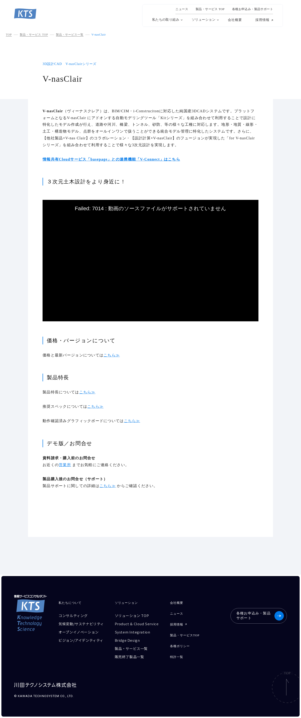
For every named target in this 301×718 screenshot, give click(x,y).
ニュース (181, 9)
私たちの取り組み (165, 19)
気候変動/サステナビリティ (81, 623)
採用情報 (262, 20)
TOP (9, 34)
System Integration (132, 632)
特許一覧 (176, 657)
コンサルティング (73, 615)
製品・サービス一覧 (69, 34)
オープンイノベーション (79, 632)
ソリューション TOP (132, 615)
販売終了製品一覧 (129, 656)
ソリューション (203, 19)
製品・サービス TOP (34, 34)
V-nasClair (98, 34)
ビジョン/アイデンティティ (81, 640)
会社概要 (235, 20)
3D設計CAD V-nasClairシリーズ (69, 64)
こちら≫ (111, 355)
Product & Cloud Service (137, 623)
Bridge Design (127, 640)
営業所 (65, 465)
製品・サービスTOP (185, 635)
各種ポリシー (180, 646)
